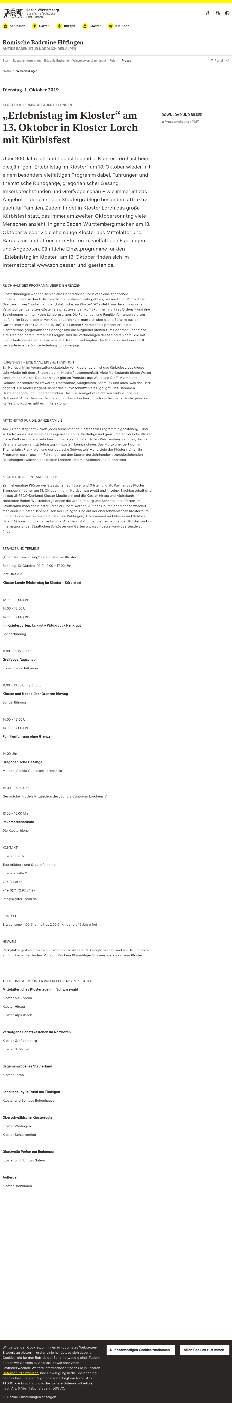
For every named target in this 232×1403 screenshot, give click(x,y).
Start (6, 60)
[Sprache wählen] (227, 13)
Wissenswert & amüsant (89, 60)
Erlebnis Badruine (56, 60)
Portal (216, 61)
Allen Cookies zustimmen (204, 1350)
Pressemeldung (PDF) (182, 122)
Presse (126, 60)
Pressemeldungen (26, 71)
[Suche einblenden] (227, 60)
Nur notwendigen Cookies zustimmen (140, 1350)
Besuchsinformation (27, 60)
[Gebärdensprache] (218, 13)
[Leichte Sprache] (208, 13)
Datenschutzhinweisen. (21, 1373)
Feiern (114, 60)
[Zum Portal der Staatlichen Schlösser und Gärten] (31, 13)
